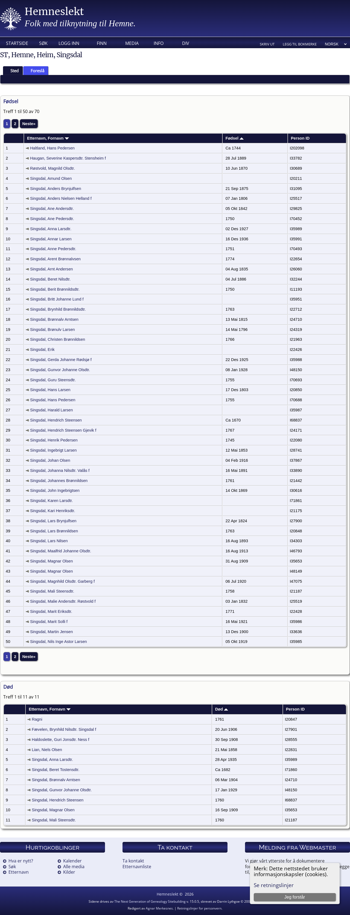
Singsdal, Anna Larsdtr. (50, 229)
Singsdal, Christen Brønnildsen (57, 339)
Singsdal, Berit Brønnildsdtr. (55, 289)
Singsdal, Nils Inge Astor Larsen (58, 641)
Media (132, 43)
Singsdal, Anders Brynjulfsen (55, 188)
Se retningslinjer (274, 885)
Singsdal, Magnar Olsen (51, 561)
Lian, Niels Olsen (47, 749)
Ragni (37, 719)
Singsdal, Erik (42, 349)
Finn (102, 43)
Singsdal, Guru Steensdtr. (53, 380)
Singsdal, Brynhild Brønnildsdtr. (58, 309)
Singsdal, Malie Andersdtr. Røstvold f (63, 601)
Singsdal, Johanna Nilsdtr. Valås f (59, 470)
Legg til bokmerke (300, 44)
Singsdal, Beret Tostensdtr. (55, 769)
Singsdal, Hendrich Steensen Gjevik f (63, 430)
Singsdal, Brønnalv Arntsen (54, 319)
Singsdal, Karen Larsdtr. (51, 500)
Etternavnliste (136, 867)
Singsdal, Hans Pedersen (52, 400)
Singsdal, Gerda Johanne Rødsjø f (61, 359)
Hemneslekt (54, 11)
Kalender (72, 861)
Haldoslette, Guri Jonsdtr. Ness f (60, 739)
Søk (43, 43)
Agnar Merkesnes (159, 908)
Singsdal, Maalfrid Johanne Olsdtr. (60, 551)
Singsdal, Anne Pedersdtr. (53, 249)
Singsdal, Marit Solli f (49, 621)
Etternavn (18, 872)
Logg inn (69, 43)
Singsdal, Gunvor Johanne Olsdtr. (60, 370)
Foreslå (35, 70)
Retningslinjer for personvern (199, 908)
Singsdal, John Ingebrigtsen (55, 490)
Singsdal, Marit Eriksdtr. (51, 611)
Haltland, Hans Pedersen (52, 148)
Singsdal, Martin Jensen (51, 632)
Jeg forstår (294, 897)
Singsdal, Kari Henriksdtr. (52, 511)
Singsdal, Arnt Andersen (51, 269)
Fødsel (235, 138)
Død (221, 709)
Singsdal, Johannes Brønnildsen (59, 480)
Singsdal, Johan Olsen (50, 460)
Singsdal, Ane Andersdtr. (52, 208)
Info (159, 43)
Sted (12, 70)
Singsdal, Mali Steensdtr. (52, 591)
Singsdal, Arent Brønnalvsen (55, 259)
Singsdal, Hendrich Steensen (56, 420)
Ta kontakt (133, 861)
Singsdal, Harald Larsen (51, 410)
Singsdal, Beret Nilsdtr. (50, 279)
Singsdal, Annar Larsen (51, 239)
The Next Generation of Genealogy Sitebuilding (150, 901)
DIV (185, 43)
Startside (17, 43)
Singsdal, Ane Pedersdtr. (52, 219)
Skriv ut (267, 44)
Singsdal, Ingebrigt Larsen (53, 450)
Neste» (28, 124)
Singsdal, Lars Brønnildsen (54, 531)
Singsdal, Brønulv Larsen (52, 329)
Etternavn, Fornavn (48, 138)
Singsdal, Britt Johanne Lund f (57, 299)
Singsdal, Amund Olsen (51, 178)
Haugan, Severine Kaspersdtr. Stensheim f (68, 158)
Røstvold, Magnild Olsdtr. (52, 168)
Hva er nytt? (20, 861)
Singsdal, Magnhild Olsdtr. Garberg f (62, 581)
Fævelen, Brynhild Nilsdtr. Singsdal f (64, 729)
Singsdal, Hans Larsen (50, 390)
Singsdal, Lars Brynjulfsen (53, 521)
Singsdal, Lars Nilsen (49, 541)
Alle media (73, 867)
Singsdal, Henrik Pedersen (54, 440)
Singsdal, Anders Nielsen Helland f (61, 198)
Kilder (69, 872)
